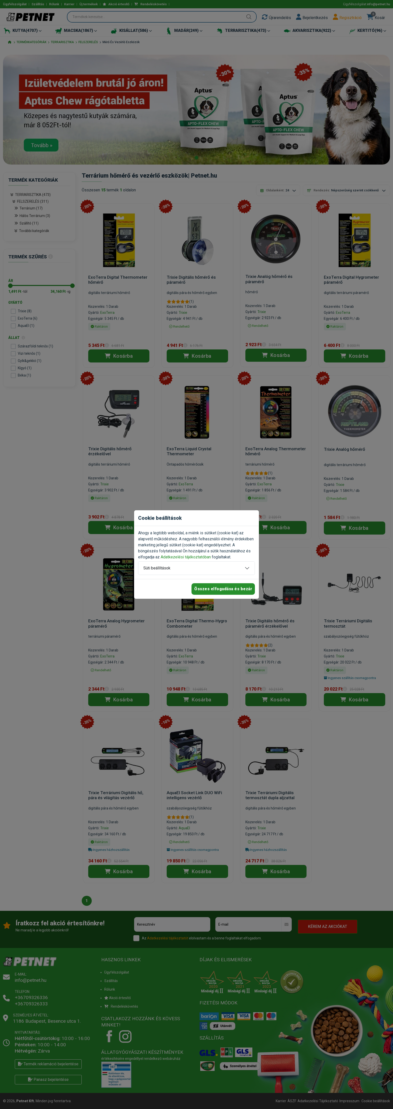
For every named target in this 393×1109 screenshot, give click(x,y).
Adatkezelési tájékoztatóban (186, 557)
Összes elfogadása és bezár (223, 588)
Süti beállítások (156, 568)
